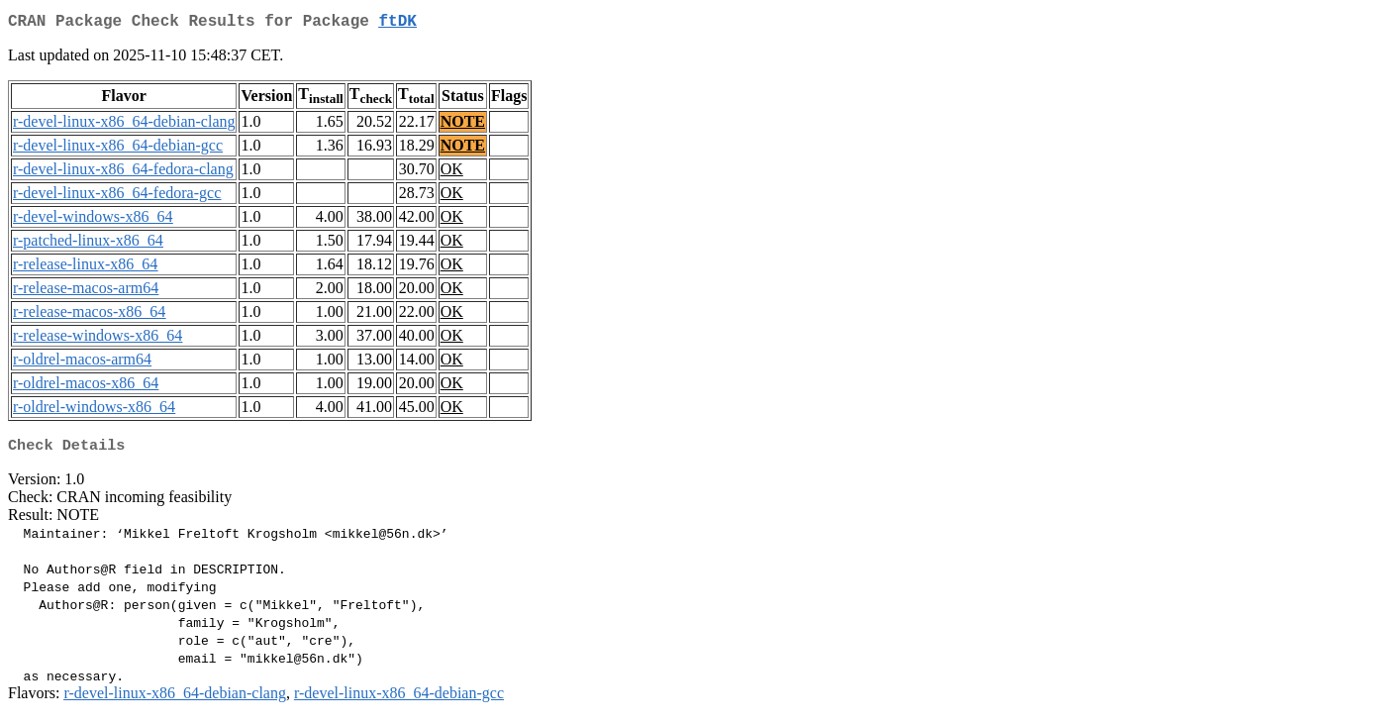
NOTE (463, 125)
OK (452, 172)
